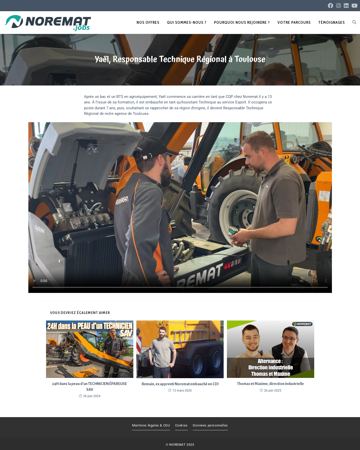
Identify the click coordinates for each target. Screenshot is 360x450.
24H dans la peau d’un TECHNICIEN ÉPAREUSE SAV (89, 386)
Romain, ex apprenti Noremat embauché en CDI (180, 384)
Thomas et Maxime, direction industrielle (270, 384)
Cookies (181, 425)
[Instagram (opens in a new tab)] (338, 5)
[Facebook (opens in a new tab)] (330, 5)
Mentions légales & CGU (151, 425)
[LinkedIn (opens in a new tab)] (346, 5)
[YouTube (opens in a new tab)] (353, 5)
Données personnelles (210, 425)
